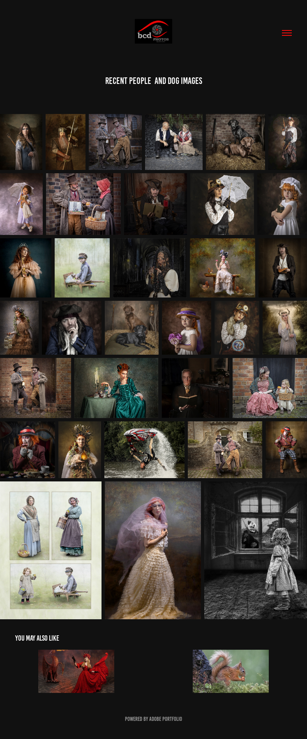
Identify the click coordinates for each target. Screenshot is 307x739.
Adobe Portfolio (165, 719)
